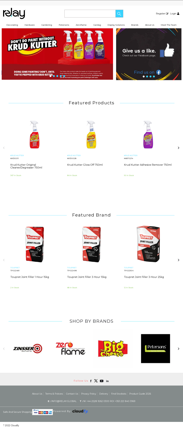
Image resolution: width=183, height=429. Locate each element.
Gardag (97, 25)
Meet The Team (168, 25)
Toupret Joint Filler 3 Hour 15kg (87, 277)
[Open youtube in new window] (102, 381)
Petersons (64, 25)
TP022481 (15, 270)
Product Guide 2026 (140, 393)
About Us (149, 25)
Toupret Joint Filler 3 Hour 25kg (144, 277)
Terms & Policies (54, 393)
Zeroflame (81, 25)
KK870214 (128, 158)
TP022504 (129, 270)
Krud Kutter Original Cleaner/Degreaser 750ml (26, 166)
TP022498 (72, 270)
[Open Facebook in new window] (91, 381)
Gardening (46, 25)
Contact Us (72, 393)
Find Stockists (118, 393)
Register (160, 13)
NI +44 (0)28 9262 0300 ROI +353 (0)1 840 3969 (107, 401)
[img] (96, 380)
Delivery (103, 393)
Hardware (30, 25)
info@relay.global (62, 401)
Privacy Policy (88, 393)
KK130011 (14, 158)
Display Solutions (116, 25)
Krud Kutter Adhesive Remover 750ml (148, 164)
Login (173, 13)
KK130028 (71, 158)
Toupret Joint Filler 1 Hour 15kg (29, 277)
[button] (119, 13)
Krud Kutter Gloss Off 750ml (85, 164)
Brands (134, 25)
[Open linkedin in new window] (107, 381)
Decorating (12, 25)
